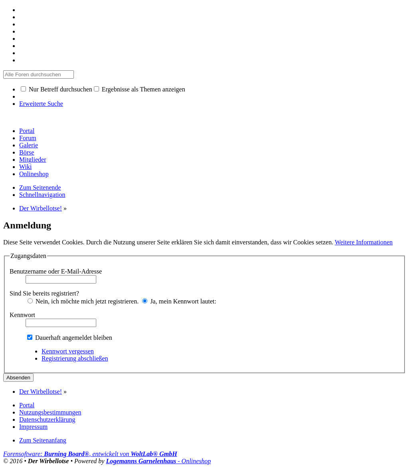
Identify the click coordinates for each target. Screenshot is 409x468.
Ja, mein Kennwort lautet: (179, 301)
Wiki (25, 166)
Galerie (28, 145)
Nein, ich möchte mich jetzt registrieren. (83, 301)
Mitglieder (32, 159)
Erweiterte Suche (41, 103)
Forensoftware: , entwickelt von (90, 453)
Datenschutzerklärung (47, 419)
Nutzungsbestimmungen (50, 412)
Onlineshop (34, 174)
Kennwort (22, 314)
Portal (26, 130)
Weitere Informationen (364, 242)
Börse (26, 152)
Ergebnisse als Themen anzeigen (139, 89)
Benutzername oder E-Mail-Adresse (56, 271)
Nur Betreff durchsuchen (56, 89)
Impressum (33, 426)
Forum (27, 138)
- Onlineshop (158, 461)
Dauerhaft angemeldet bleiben (69, 337)
